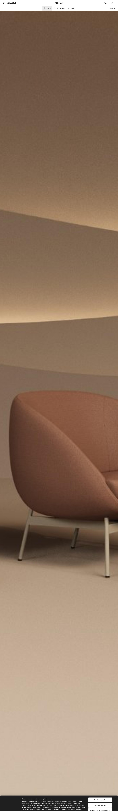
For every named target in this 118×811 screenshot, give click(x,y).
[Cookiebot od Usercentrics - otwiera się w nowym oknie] (10, 808)
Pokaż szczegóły (87, 807)
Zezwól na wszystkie (100, 786)
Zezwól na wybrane (100, 791)
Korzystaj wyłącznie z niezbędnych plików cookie (100, 797)
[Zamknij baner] (115, 784)
